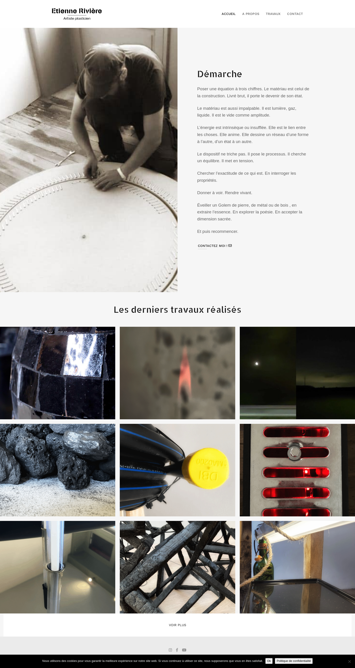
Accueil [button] (229, 14)
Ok (269, 661)
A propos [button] (250, 14)
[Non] (349, 661)
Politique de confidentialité (294, 661)
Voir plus (177, 625)
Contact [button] (295, 14)
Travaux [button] (273, 14)
